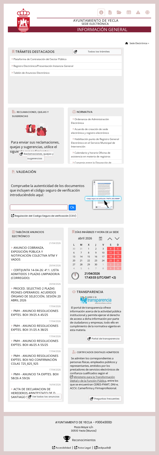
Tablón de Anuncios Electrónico (31, 73)
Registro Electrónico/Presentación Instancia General (43, 66)
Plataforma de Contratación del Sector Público (39, 59)
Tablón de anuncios (128, 12)
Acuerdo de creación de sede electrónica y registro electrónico (90, 131)
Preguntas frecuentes (106, 398)
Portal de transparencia (105, 338)
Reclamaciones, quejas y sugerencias (38, 156)
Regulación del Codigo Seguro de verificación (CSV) (45, 215)
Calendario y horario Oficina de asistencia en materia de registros (90, 154)
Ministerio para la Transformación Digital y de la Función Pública (92, 379)
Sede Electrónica (138, 43)
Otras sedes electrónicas (147, 12)
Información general (101, 12)
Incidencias (138, 12)
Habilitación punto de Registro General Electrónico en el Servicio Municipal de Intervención (95, 142)
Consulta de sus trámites (119, 12)
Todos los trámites (99, 51)
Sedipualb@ (104, 447)
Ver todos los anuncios (45, 396)
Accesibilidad (63, 447)
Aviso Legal (84, 447)
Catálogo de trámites (110, 12)
